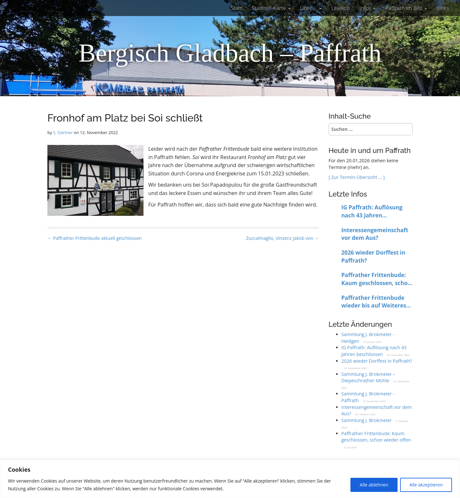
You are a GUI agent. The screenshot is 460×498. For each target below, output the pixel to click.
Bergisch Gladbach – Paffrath (230, 53)
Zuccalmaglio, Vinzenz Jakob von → (282, 238)
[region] (230, 479)
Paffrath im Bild (406, 8)
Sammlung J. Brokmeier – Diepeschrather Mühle (368, 377)
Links (443, 8)
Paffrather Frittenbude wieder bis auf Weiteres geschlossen (373, 302)
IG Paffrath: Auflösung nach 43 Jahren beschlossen (372, 211)
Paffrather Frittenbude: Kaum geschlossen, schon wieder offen (376, 279)
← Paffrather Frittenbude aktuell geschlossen (94, 238)
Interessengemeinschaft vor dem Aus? (374, 234)
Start (236, 8)
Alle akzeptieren (426, 485)
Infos (367, 8)
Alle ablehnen (374, 485)
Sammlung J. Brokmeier (366, 420)
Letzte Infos (348, 194)
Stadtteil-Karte (271, 8)
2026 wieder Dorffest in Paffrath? (373, 256)
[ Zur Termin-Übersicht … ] (357, 177)
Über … (311, 8)
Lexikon (340, 8)
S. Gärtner (63, 132)
